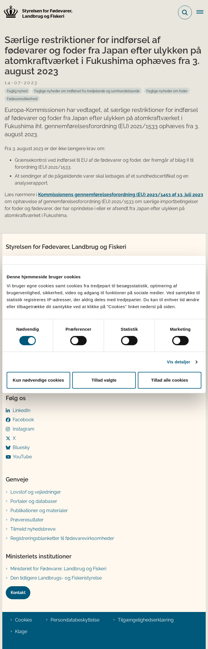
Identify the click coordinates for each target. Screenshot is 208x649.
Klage (21, 631)
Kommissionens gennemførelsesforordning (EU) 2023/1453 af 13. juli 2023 (120, 194)
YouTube (22, 456)
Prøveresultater (27, 520)
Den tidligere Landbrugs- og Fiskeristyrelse (56, 578)
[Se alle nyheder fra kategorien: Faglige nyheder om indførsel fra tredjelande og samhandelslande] (87, 91)
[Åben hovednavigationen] (202, 12)
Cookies (23, 620)
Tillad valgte (104, 380)
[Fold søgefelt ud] (185, 12)
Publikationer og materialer (39, 510)
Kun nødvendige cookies (38, 380)
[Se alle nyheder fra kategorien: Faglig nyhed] (17, 91)
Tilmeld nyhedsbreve (32, 529)
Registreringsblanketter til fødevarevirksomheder (62, 538)
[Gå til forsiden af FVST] (36, 13)
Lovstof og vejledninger (35, 492)
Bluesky (21, 447)
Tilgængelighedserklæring (146, 620)
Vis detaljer (178, 361)
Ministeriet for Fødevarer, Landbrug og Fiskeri (58, 568)
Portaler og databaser (33, 501)
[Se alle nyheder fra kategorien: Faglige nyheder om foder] (167, 91)
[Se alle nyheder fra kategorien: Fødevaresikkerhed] (22, 98)
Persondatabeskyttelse (75, 620)
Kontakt (18, 592)
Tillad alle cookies (169, 380)
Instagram (23, 429)
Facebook (23, 419)
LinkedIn (21, 410)
